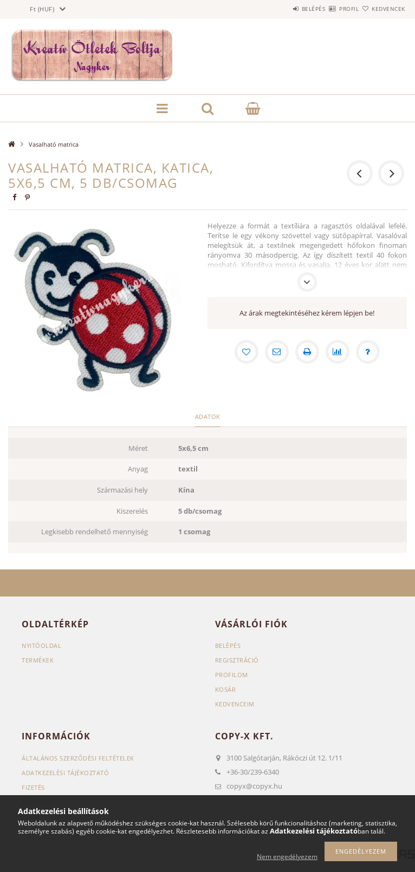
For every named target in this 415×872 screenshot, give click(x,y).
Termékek (38, 660)
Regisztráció (237, 660)
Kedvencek (382, 8)
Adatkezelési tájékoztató (65, 773)
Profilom (231, 675)
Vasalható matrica (54, 144)
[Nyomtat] (307, 352)
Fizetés (33, 787)
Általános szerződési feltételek (78, 758)
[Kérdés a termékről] (368, 352)
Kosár (225, 689)
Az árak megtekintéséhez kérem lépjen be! (306, 313)
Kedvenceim (235, 704)
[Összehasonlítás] (337, 352)
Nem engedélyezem (287, 856)
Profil (330, 8)
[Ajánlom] (277, 352)
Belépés (282, 8)
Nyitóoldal (41, 645)
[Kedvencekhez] (246, 352)
